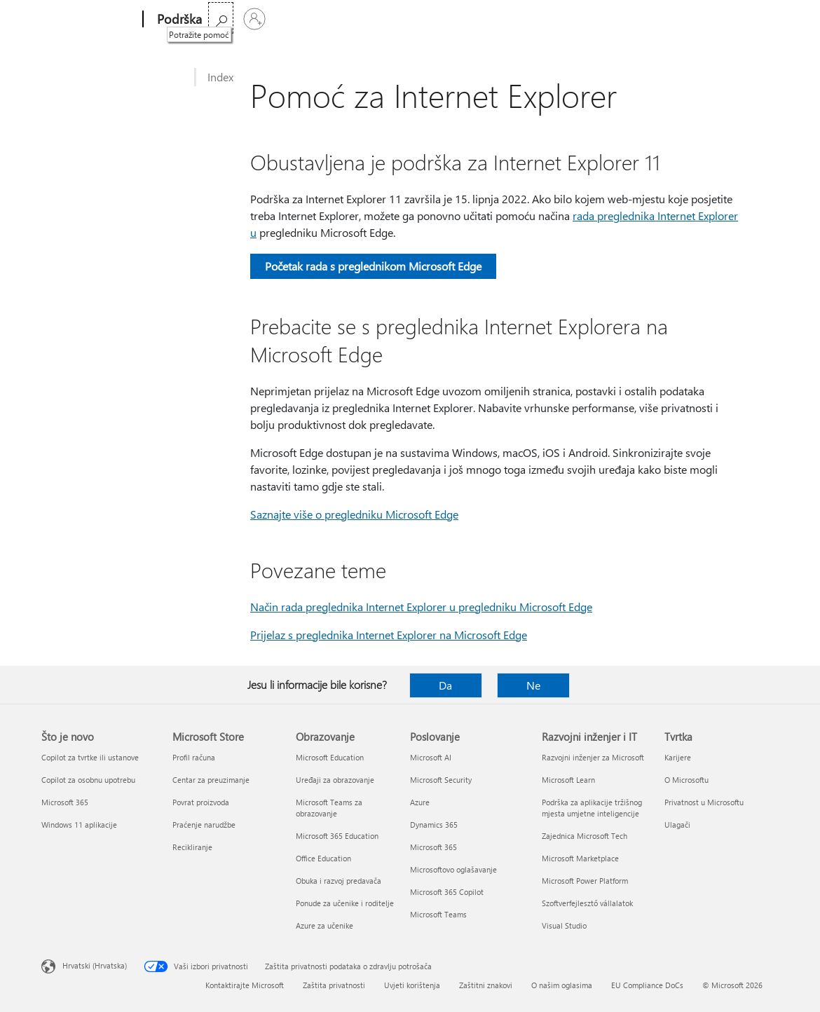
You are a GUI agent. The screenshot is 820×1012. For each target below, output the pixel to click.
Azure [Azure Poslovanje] (420, 802)
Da (445, 685)
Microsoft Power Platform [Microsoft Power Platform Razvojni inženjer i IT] (585, 880)
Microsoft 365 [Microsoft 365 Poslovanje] (433, 847)
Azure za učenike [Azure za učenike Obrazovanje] (324, 925)
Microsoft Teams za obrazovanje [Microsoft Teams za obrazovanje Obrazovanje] (329, 808)
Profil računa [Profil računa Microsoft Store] (193, 757)
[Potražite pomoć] (729, 18)
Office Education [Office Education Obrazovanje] (323, 858)
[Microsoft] (89, 20)
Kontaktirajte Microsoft (244, 985)
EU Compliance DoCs (647, 985)
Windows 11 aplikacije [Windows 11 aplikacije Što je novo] (79, 824)
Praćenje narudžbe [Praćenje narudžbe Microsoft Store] (203, 824)
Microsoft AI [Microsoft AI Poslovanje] (430, 757)
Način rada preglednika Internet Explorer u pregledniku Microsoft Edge (421, 606)
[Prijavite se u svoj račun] (762, 19)
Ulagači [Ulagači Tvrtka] (677, 824)
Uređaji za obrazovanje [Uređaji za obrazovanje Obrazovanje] (335, 779)
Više (457, 19)
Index (220, 76)
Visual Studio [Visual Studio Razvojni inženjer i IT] (564, 925)
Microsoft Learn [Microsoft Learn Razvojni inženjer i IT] (568, 779)
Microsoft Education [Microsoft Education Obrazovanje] (330, 757)
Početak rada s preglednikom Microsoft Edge (373, 266)
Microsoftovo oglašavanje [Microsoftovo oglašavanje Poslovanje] (453, 869)
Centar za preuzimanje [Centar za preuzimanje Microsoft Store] (211, 779)
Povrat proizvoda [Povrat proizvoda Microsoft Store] (200, 802)
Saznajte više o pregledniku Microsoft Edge (354, 514)
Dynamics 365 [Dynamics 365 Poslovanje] (434, 824)
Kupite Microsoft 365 (539, 19)
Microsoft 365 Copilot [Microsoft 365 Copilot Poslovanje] (447, 892)
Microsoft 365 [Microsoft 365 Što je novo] (64, 802)
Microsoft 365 (242, 19)
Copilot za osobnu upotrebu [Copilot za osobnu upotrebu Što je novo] (88, 779)
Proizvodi (347, 19)
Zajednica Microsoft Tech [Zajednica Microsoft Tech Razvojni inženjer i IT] (584, 835)
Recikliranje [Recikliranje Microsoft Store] (192, 847)
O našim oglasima (561, 985)
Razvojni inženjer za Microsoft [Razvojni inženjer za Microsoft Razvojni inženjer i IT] (593, 757)
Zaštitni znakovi (485, 985)
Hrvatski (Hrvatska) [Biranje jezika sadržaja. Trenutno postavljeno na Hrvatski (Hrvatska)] (94, 965)
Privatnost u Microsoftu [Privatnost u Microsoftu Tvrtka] (704, 802)
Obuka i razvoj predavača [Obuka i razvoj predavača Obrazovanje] (338, 880)
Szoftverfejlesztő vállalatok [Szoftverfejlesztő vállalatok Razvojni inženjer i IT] (587, 903)
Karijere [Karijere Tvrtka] (677, 757)
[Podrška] (178, 20)
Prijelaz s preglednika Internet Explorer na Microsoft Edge (388, 634)
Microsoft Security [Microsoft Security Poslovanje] (441, 779)
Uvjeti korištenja (412, 985)
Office (298, 19)
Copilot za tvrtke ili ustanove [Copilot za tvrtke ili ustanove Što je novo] (90, 757)
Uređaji (407, 19)
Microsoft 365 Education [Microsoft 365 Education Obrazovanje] (337, 835)
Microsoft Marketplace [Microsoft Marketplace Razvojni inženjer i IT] (580, 858)
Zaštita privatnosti (334, 985)
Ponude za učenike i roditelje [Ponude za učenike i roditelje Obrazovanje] (345, 903)
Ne (533, 685)
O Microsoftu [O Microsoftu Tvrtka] (686, 779)
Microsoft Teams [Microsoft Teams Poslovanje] (438, 914)
